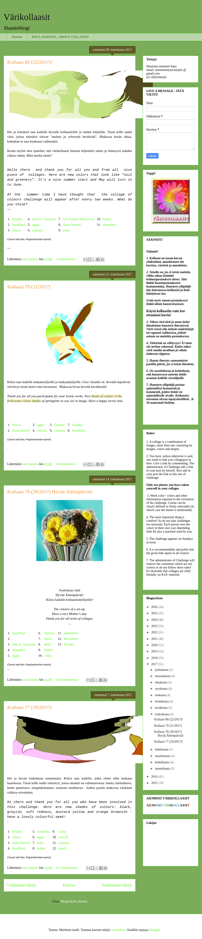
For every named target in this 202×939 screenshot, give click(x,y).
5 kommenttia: (66, 259)
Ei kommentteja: (67, 679)
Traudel (77, 425)
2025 (154, 613)
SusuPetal (18, 224)
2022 (154, 632)
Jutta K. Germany (44, 219)
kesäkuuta (161, 707)
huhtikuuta (162, 749)
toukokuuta (162, 714)
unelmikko (71, 633)
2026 (154, 607)
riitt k (48, 639)
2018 (154, 658)
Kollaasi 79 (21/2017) (28, 287)
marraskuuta (163, 676)
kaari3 (62, 848)
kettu (66, 230)
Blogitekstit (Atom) (74, 901)
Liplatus (37, 230)
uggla (36, 224)
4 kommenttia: (66, 464)
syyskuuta (161, 688)
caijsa (48, 655)
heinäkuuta (162, 701)
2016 (154, 776)
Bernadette (71, 639)
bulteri (107, 219)
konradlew (118, 930)
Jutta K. (42, 430)
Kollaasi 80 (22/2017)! (29, 62)
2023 (154, 626)
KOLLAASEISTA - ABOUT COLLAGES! (60, 37)
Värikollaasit (27, 17)
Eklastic (17, 219)
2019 (154, 651)
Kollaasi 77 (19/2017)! (29, 707)
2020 (154, 645)
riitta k (16, 230)
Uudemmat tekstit (21, 885)
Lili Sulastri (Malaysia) (78, 219)
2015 (154, 783)
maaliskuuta (163, 756)
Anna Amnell (72, 224)
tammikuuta (163, 768)
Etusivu (17, 37)
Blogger (154, 930)
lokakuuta (161, 682)
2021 (154, 639)
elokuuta (161, 695)
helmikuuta (162, 762)
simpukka (109, 224)
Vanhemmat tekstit (117, 885)
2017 (154, 664)
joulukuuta (162, 669)
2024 (154, 619)
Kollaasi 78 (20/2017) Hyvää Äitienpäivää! (50, 491)
